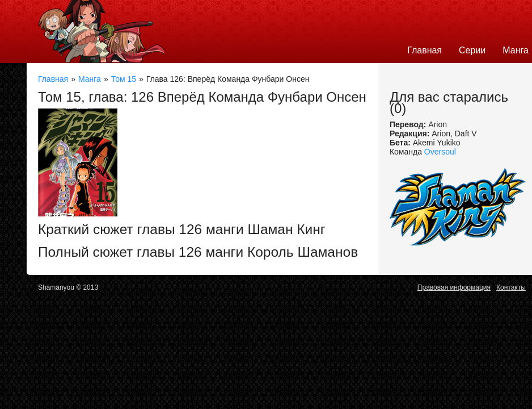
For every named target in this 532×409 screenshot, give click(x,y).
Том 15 (123, 79)
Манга (89, 79)
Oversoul (440, 151)
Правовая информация (454, 287)
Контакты (511, 287)
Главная (424, 50)
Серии (472, 50)
